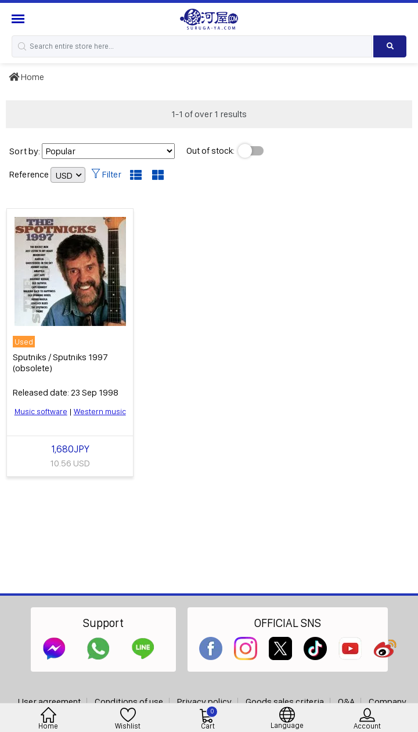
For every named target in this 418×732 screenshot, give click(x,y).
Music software (41, 411)
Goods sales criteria (285, 701)
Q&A (346, 701)
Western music (100, 411)
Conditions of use (129, 701)
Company (387, 701)
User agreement (49, 701)
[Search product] (389, 46)
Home (26, 76)
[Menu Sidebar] (19, 19)
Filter (106, 174)
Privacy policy (204, 701)
